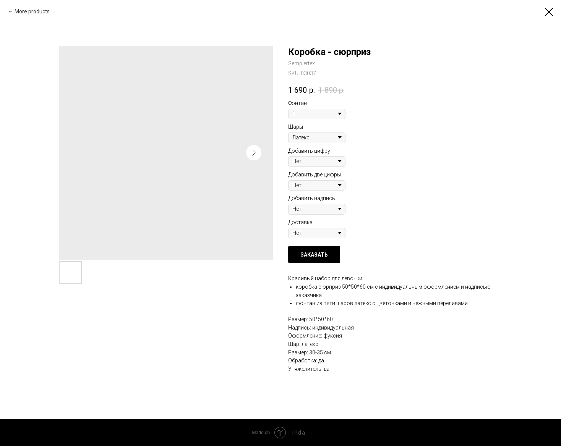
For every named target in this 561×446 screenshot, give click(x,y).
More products (32, 11)
